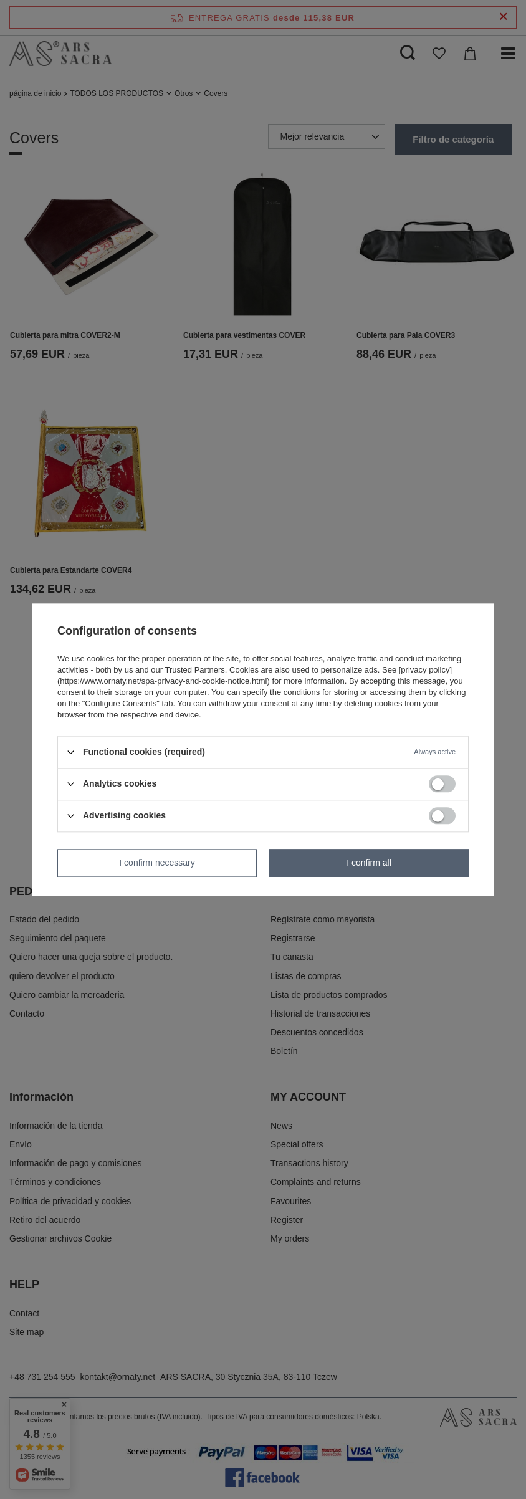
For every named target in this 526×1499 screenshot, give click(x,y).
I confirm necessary (156, 863)
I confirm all (369, 863)
